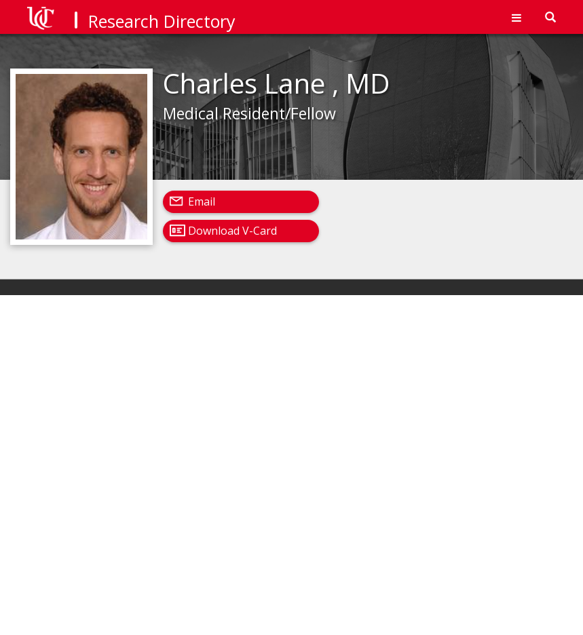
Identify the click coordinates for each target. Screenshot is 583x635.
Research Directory (162, 21)
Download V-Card (232, 230)
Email (201, 201)
